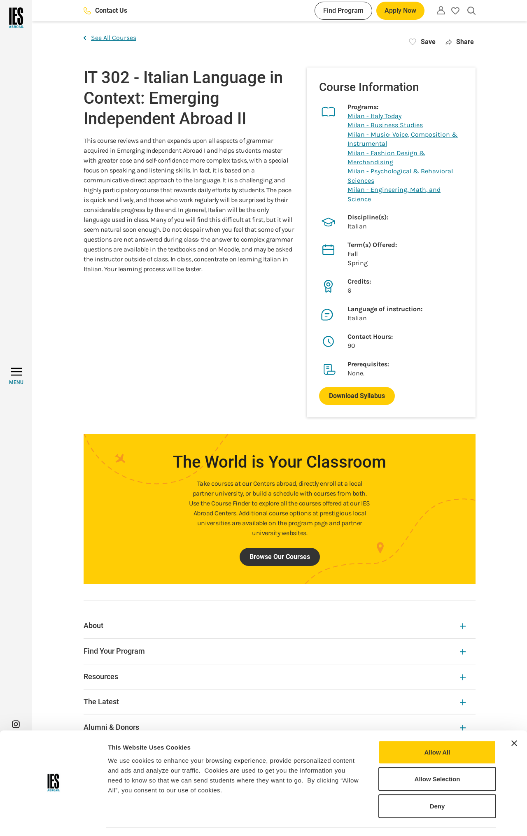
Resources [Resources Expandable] (275, 676)
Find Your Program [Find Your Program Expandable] (275, 651)
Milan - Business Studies (385, 125)
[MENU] (16, 376)
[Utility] (441, 10)
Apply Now (400, 10)
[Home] (16, 17)
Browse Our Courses (280, 557)
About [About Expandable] (275, 625)
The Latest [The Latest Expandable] (275, 701)
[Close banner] (514, 719)
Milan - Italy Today (374, 116)
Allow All (437, 727)
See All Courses (110, 38)
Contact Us (105, 10)
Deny (437, 781)
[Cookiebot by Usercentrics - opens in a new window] (53, 820)
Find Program (343, 10)
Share (459, 42)
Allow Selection (437, 755)
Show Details (432, 819)
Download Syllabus (357, 396)
